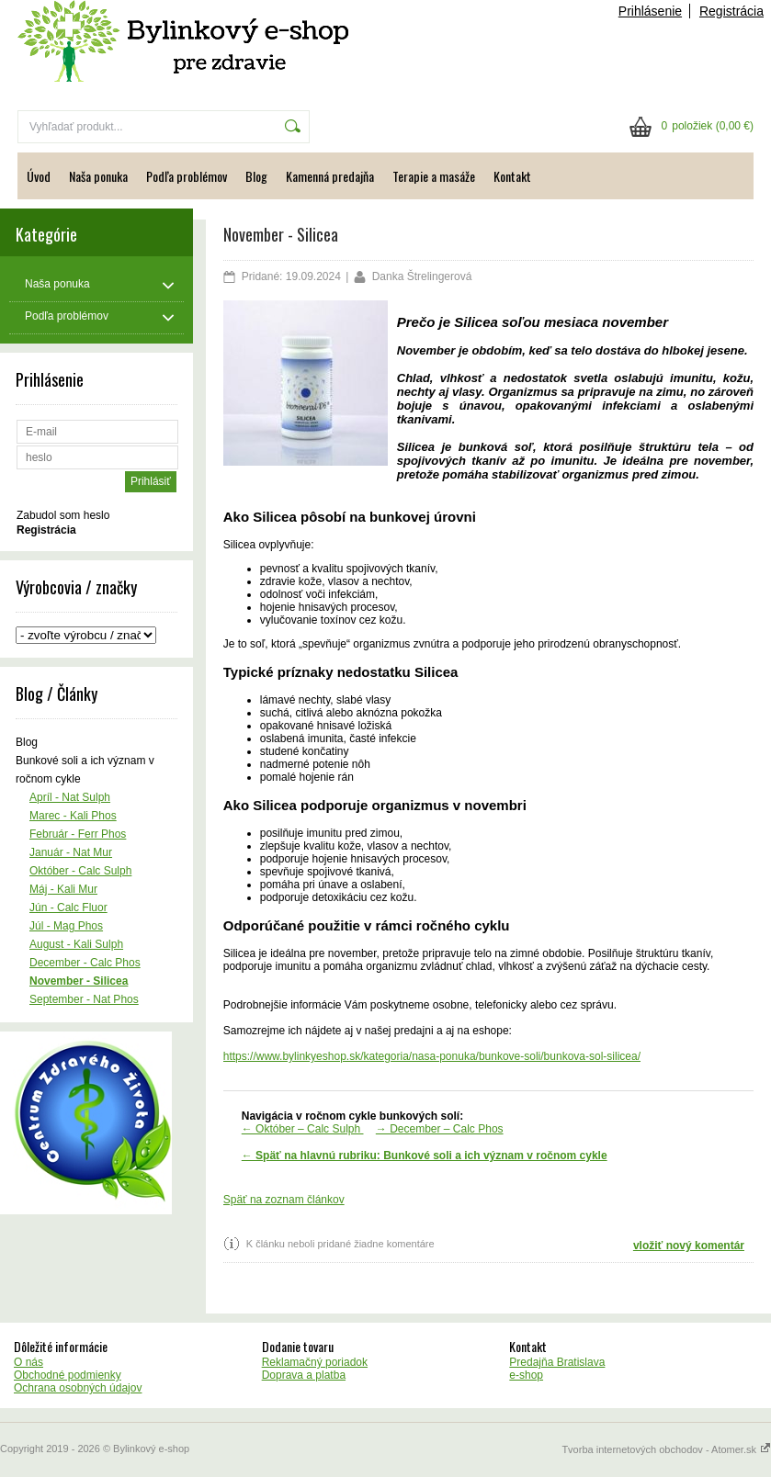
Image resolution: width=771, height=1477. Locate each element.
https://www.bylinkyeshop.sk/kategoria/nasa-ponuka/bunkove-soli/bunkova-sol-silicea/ (432, 1056)
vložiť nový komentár (688, 1245)
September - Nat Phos (84, 999)
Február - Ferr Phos (77, 834)
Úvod (39, 176)
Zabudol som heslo (63, 515)
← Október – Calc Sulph (303, 1128)
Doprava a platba (304, 1375)
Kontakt (512, 176)
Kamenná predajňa (330, 176)
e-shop (526, 1375)
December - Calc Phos (85, 962)
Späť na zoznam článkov (284, 1199)
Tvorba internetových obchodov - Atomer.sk (666, 1449)
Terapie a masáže (433, 176)
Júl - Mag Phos (66, 925)
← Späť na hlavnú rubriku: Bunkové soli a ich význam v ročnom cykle (424, 1155)
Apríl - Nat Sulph (69, 797)
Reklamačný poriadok (315, 1362)
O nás (28, 1362)
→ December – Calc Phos (440, 1128)
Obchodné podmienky (67, 1375)
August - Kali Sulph (76, 944)
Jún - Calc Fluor (68, 907)
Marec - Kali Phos (73, 815)
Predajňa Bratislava (557, 1362)
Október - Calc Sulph (80, 870)
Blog (256, 176)
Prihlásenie (650, 11)
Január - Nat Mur (70, 852)
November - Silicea (78, 981)
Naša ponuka (98, 176)
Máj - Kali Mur (63, 889)
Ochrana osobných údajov (78, 1387)
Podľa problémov (186, 176)
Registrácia (731, 11)
